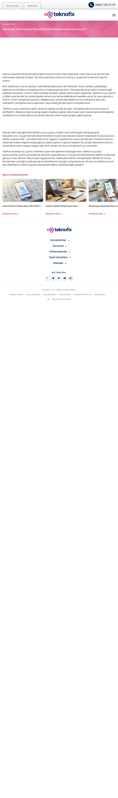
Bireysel (32, 5)
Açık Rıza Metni (100, 788)
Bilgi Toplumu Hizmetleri (61, 793)
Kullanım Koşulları (17, 788)
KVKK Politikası (65, 788)
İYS (48, 793)
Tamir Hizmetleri (60, 750)
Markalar (60, 756)
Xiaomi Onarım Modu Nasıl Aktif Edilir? (21, 699)
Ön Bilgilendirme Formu (83, 788)
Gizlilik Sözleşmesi (33, 788)
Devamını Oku (9, 707)
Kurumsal (12, 5)
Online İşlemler (60, 745)
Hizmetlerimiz (60, 733)
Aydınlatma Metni (50, 788)
